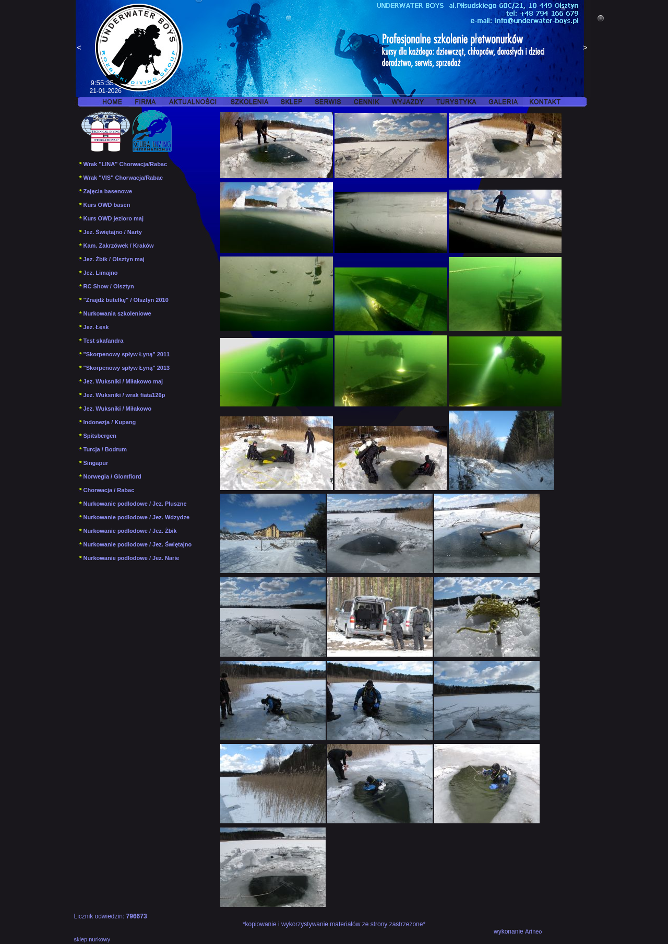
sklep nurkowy (92, 939)
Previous (79, 48)
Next (585, 48)
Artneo (533, 931)
